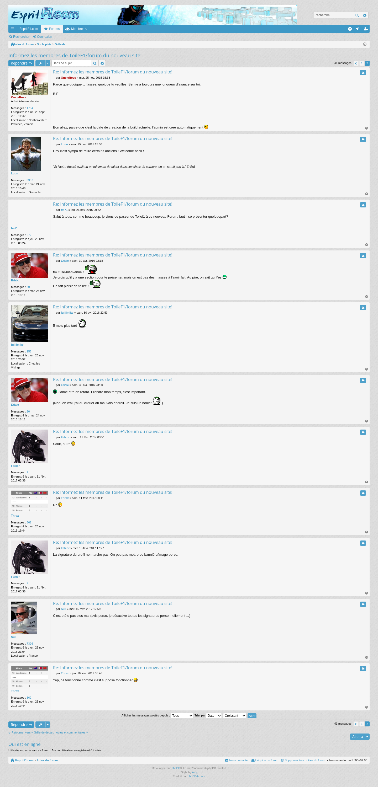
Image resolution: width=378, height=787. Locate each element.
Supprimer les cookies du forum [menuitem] (305, 760)
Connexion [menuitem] (359, 30)
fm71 (14, 228)
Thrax (15, 515)
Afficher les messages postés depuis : (157, 715)
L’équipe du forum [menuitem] (266, 760)
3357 (30, 180)
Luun (14, 173)
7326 (30, 643)
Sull (13, 637)
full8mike (17, 344)
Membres (77, 29)
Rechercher (357, 15)
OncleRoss (18, 97)
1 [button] (362, 63)
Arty (194, 772)
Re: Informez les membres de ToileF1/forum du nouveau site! (112, 72)
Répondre (19, 63)
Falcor (15, 465)
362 (29, 522)
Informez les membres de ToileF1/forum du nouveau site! (74, 55)
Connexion (44, 37)
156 (29, 351)
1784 (30, 108)
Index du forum (47, 760)
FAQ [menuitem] (351, 30)
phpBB (175, 768)
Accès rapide (13, 30)
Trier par (208, 715)
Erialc (15, 280)
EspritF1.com (28, 29)
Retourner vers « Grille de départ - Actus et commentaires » (50, 732)
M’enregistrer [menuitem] (367, 30)
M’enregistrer (69, 37)
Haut (366, 128)
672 (29, 235)
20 (28, 286)
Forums (54, 29)
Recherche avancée (364, 15)
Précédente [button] (356, 63)
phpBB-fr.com (196, 776)
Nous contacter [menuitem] (239, 760)
